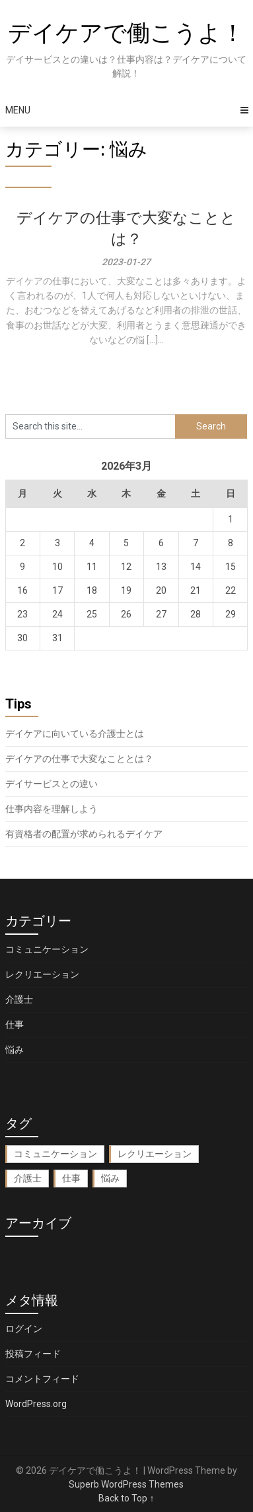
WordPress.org (36, 1404)
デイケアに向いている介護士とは (74, 733)
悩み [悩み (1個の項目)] (110, 1178)
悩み (14, 1049)
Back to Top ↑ (126, 1498)
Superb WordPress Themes (126, 1484)
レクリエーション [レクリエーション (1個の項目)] (155, 1154)
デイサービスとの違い (51, 783)
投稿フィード (33, 1353)
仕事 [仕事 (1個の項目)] (71, 1178)
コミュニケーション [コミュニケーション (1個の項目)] (55, 1154)
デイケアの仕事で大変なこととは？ (79, 758)
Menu (17, 110)
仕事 (14, 1024)
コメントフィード (42, 1378)
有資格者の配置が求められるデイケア (84, 834)
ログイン (23, 1328)
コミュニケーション (47, 949)
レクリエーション (42, 974)
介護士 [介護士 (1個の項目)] (28, 1178)
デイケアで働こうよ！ (126, 33)
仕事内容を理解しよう (51, 808)
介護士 (19, 999)
